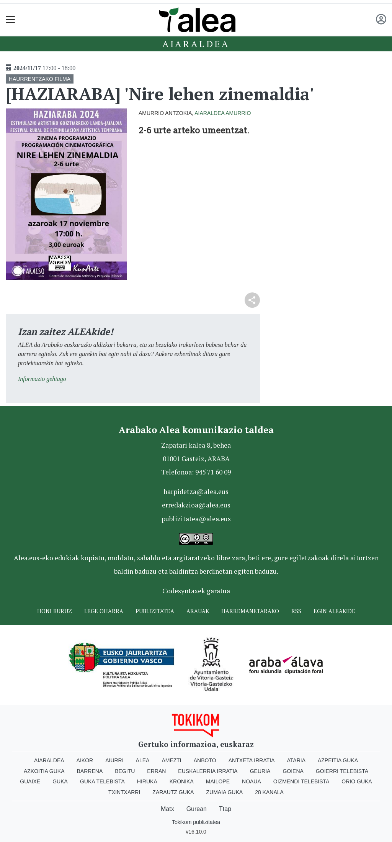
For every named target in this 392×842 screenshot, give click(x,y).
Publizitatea (155, 611)
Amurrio (238, 113)
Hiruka (147, 781)
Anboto (205, 760)
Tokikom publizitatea (196, 822)
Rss (296, 611)
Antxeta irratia (252, 760)
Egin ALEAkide (334, 611)
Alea (143, 760)
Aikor (85, 760)
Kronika (182, 781)
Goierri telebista (342, 771)
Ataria (296, 760)
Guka (60, 781)
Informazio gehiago (42, 379)
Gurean (196, 809)
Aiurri (114, 760)
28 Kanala (269, 792)
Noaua (251, 781)
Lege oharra (103, 611)
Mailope (218, 781)
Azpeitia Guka (338, 760)
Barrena (90, 771)
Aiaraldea (196, 44)
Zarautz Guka (173, 792)
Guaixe (30, 781)
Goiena (293, 771)
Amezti (171, 760)
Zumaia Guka (224, 792)
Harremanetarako (250, 611)
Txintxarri (124, 792)
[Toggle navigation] (10, 19)
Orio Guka (356, 781)
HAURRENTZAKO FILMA (39, 79)
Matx (167, 809)
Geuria (260, 771)
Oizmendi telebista (301, 781)
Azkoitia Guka (44, 771)
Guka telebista (102, 781)
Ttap (225, 809)
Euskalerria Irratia (207, 771)
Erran (156, 771)
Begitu (125, 771)
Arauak (197, 611)
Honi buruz (54, 611)
